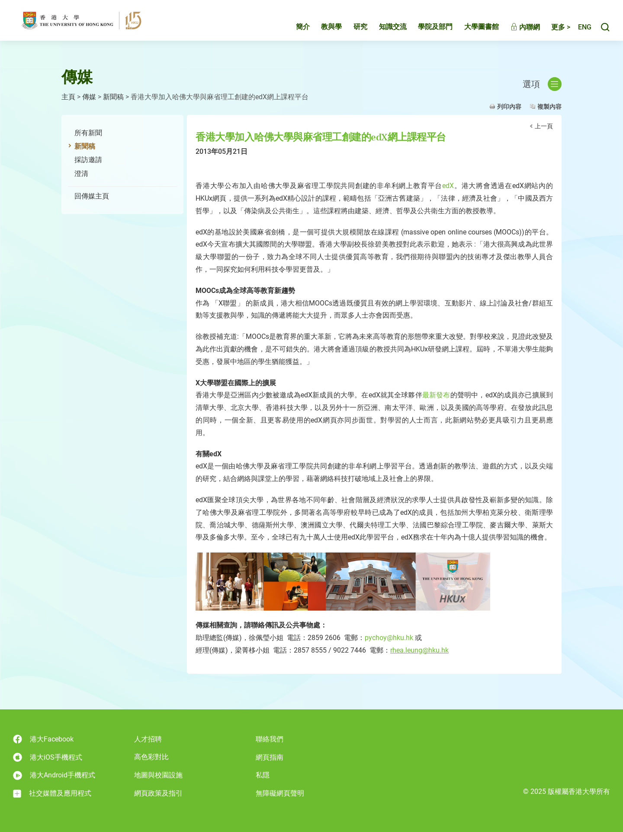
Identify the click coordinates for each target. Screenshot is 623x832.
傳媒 (89, 97)
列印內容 (509, 106)
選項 (542, 84)
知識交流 (384, 29)
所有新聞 (88, 133)
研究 (351, 29)
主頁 (68, 97)
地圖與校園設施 (158, 775)
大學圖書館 (472, 29)
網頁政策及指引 (158, 793)
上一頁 (544, 126)
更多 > (551, 29)
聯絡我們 (269, 739)
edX (448, 186)
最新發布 (436, 395)
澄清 (81, 173)
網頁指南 (269, 757)
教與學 (322, 29)
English (580, 29)
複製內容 (549, 106)
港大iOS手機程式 (47, 757)
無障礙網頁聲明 (280, 793)
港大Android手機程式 (54, 775)
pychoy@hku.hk (389, 638)
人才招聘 (148, 739)
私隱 (263, 775)
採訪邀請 (88, 160)
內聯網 (516, 29)
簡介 (294, 29)
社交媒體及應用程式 (52, 793)
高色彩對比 (151, 757)
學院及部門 (426, 29)
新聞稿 (113, 97)
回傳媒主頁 (91, 196)
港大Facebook (43, 739)
